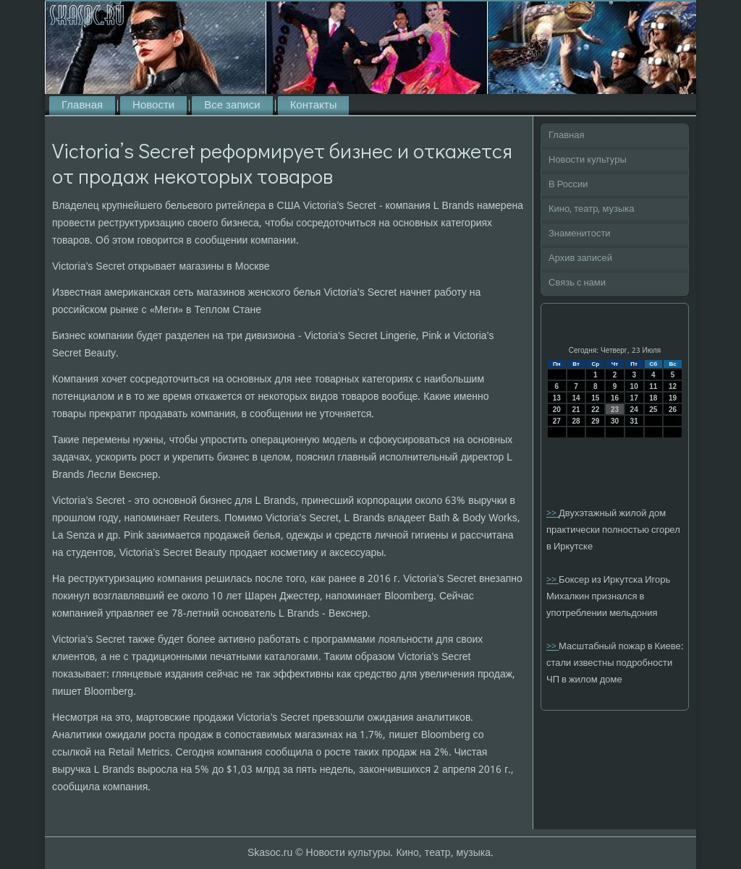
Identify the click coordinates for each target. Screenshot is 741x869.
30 (615, 421)
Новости (153, 105)
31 (634, 421)
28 (576, 421)
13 (557, 398)
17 (634, 398)
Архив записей (580, 258)
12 (673, 386)
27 (557, 421)
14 (576, 398)
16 (615, 398)
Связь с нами (577, 283)
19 (673, 398)
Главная (82, 105)
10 (634, 386)
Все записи (232, 105)
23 (615, 410)
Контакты (313, 105)
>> (552, 513)
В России (568, 184)
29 (595, 421)
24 (634, 410)
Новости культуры (588, 160)
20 (557, 410)
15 (595, 398)
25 (653, 410)
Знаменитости (580, 234)
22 (595, 410)
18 (653, 398)
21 (576, 410)
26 (673, 410)
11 (653, 386)
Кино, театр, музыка (592, 209)
